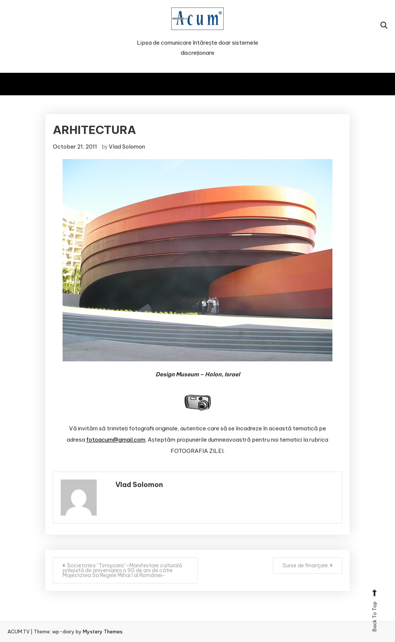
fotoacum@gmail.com (115, 439)
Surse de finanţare (305, 565)
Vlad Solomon (127, 146)
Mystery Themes (103, 631)
